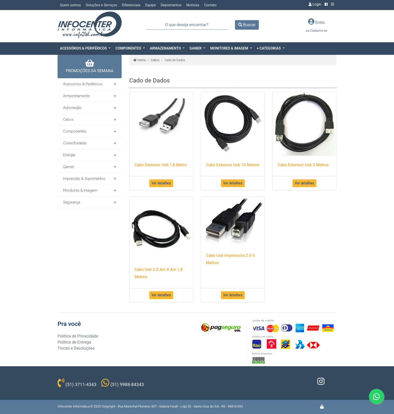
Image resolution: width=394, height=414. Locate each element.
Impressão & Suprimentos (84, 179)
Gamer (68, 167)
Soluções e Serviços (101, 5)
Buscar (247, 24)
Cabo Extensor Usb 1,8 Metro (160, 164)
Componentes (74, 131)
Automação (72, 108)
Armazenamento (76, 96)
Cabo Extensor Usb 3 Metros (303, 164)
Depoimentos (171, 5)
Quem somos (70, 5)
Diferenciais (131, 5)
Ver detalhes (161, 183)
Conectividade (74, 143)
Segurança (71, 202)
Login (315, 4)
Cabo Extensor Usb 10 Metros (232, 164)
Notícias (192, 5)
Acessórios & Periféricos (83, 84)
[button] (85, 48)
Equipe (150, 5)
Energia (69, 155)
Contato (210, 5)
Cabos (68, 119)
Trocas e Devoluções (76, 348)
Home (139, 60)
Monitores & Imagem (80, 190)
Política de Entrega (74, 342)
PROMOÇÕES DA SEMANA (90, 66)
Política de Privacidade (78, 336)
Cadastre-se (318, 30)
